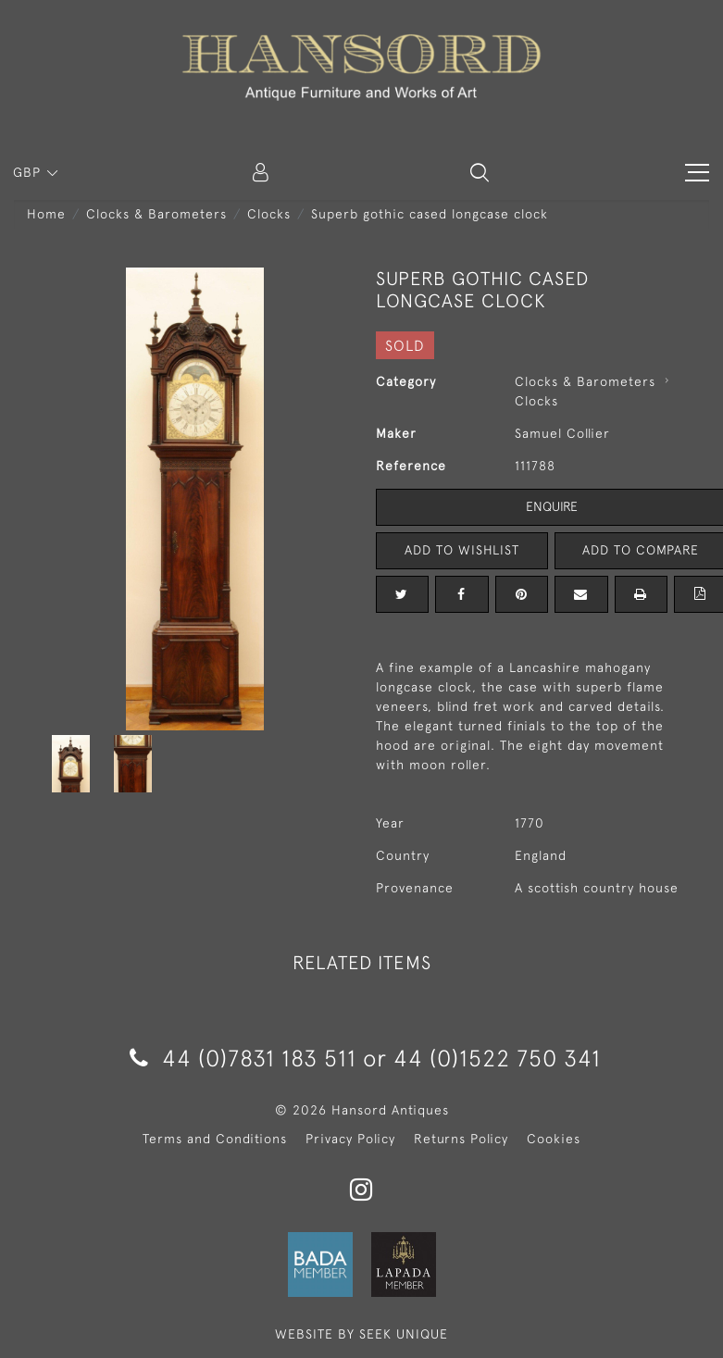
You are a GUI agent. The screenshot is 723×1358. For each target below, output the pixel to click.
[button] (479, 172)
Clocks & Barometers (156, 213)
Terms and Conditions (215, 1138)
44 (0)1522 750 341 (497, 1057)
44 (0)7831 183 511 (243, 1057)
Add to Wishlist (462, 549)
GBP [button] (29, 172)
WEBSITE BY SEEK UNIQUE (361, 1334)
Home (46, 213)
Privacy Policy (350, 1138)
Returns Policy (461, 1138)
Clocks (269, 213)
